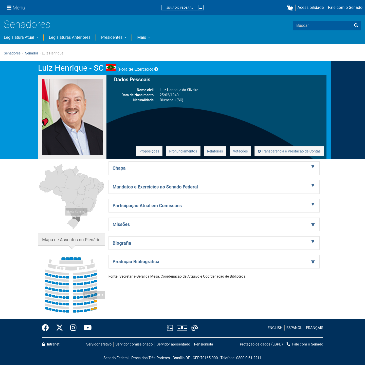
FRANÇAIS (314, 328)
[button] (291, 7)
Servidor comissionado (134, 344)
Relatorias (215, 151)
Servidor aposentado (173, 344)
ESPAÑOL (294, 328)
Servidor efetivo (99, 344)
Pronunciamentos (183, 151)
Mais (142, 37)
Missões (121, 224)
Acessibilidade (311, 7)
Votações (240, 151)
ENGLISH (275, 328)
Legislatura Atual (19, 37)
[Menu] (16, 8)
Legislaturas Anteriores (69, 37)
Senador (31, 53)
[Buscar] (356, 25)
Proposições (149, 151)
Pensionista (203, 344)
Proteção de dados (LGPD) (261, 344)
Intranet (51, 344)
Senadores (27, 24)
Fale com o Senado (345, 7)
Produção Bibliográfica (136, 261)
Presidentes (112, 37)
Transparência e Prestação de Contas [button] (289, 151)
